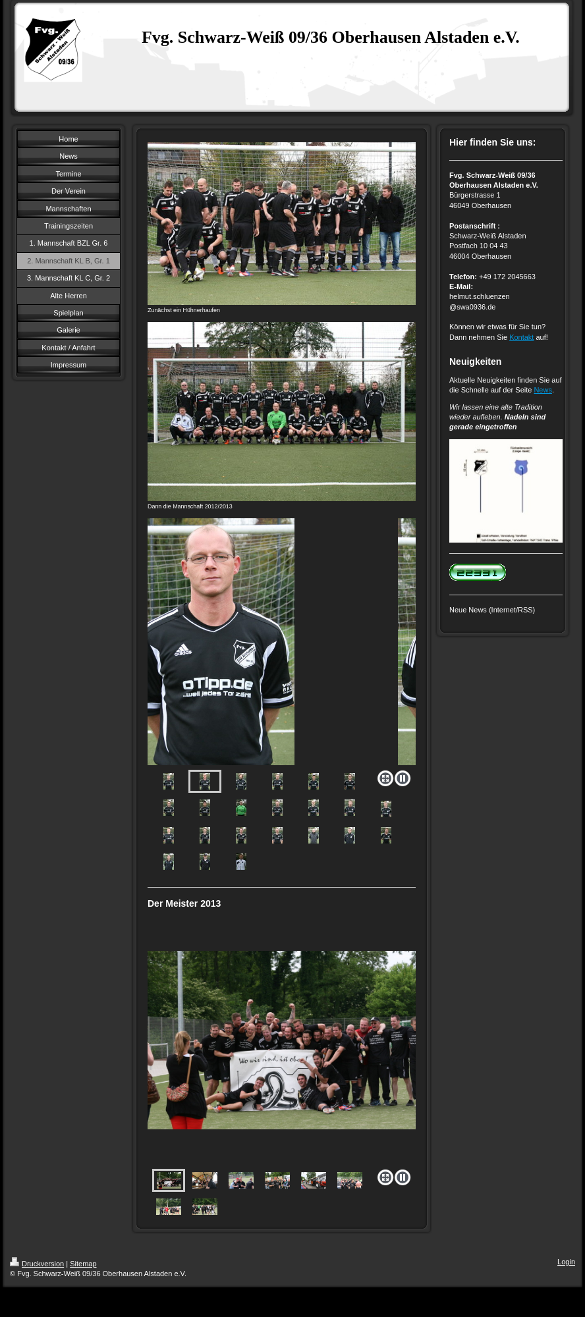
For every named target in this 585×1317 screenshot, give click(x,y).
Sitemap (83, 1264)
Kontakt (521, 337)
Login (566, 1262)
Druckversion (37, 1264)
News (543, 390)
